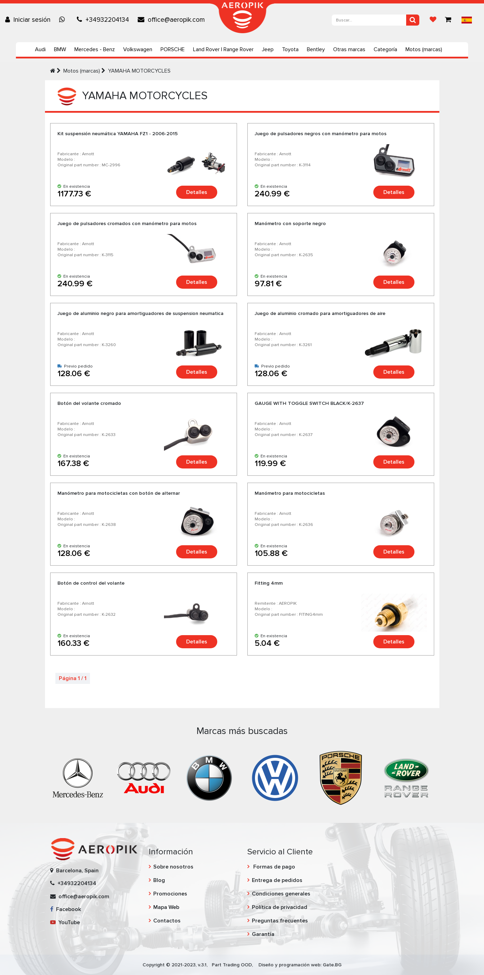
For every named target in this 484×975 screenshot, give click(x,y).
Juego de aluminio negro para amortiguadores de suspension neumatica (140, 313)
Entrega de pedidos (277, 880)
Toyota (290, 49)
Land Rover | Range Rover (223, 49)
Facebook (65, 909)
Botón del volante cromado (89, 403)
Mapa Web (166, 907)
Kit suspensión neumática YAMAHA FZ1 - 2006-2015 (117, 134)
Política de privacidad (279, 907)
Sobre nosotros (173, 866)
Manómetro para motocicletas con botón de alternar (118, 493)
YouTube (65, 922)
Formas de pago (273, 866)
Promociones (170, 893)
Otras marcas (349, 49)
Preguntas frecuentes (280, 920)
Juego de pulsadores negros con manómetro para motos (320, 134)
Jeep (268, 49)
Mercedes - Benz (94, 49)
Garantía (263, 934)
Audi (40, 49)
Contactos (167, 920)
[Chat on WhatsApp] (63, 20)
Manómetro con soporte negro (290, 223)
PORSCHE (173, 49)
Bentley (316, 49)
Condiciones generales (281, 893)
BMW (60, 49)
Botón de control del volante (91, 583)
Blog (159, 880)
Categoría (385, 49)
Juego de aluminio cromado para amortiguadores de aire (320, 313)
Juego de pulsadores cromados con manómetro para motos (127, 223)
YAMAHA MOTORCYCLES (139, 70)
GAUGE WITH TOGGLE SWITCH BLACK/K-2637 (309, 403)
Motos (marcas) (423, 49)
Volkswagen (137, 49)
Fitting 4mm (269, 583)
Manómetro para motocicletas (290, 493)
